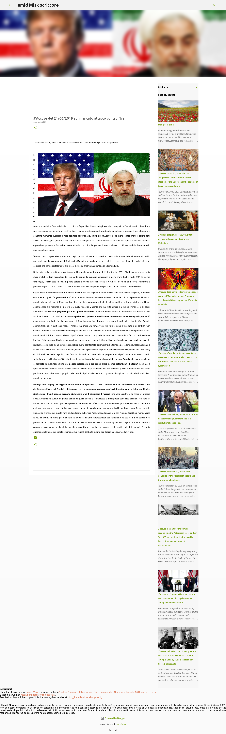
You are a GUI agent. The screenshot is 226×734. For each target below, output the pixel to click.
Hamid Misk (32, 692)
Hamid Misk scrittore (36, 4)
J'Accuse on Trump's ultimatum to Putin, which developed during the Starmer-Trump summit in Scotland (177, 598)
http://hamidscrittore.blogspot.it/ (38, 694)
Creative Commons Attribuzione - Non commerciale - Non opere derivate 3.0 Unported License (107, 692)
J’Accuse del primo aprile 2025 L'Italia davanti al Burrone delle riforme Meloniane (176, 239)
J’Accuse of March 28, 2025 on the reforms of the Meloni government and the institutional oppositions (178, 418)
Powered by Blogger (113, 718)
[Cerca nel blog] (202, 5)
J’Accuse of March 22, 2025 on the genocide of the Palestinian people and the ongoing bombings (176, 476)
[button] (35, 128)
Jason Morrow (121, 724)
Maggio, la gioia (166, 125)
